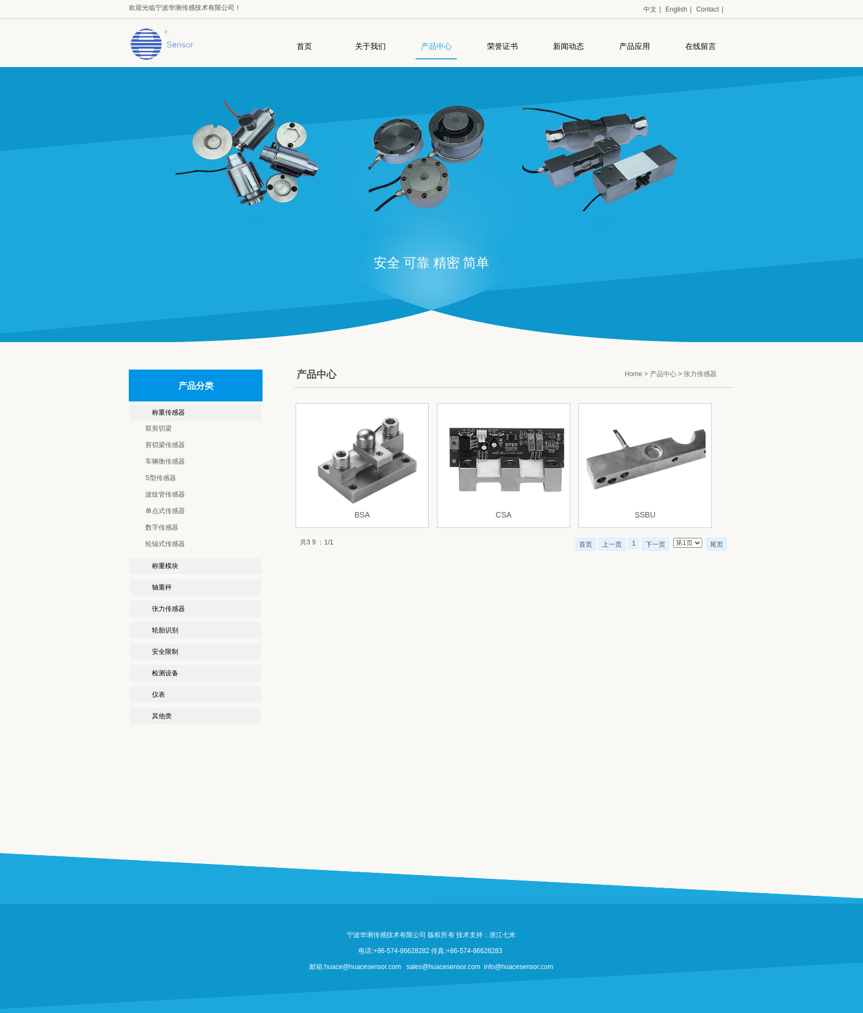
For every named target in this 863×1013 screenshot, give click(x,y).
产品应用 (634, 46)
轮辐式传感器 (165, 544)
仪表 (158, 694)
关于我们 (370, 46)
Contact (707, 9)
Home (633, 374)
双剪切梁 (158, 428)
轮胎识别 (165, 630)
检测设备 (165, 673)
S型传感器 (160, 478)
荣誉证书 (502, 46)
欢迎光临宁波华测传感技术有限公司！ (185, 8)
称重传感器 (168, 412)
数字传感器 (161, 527)
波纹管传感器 (165, 494)
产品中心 (436, 46)
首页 (304, 46)
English (676, 9)
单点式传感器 (165, 511)
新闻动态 (568, 46)
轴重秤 (162, 587)
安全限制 (165, 652)
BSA (362, 514)
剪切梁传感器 (165, 445)
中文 (650, 9)
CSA (504, 514)
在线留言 (700, 46)
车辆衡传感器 (165, 461)
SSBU (645, 514)
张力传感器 (168, 609)
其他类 (162, 716)
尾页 (716, 544)
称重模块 (165, 566)
